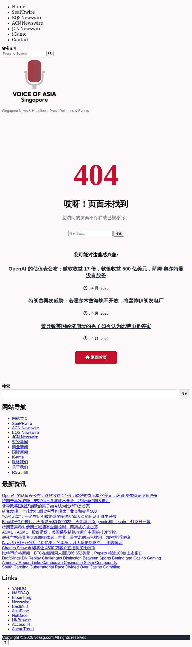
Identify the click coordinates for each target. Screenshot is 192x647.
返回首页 (96, 357)
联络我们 (20, 462)
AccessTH (21, 624)
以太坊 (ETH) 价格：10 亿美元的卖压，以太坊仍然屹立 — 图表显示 (62, 543)
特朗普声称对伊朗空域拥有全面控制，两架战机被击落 (50, 527)
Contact (20, 39)
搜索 (6, 386)
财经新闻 (20, 442)
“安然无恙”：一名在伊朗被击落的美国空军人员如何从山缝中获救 (59, 516)
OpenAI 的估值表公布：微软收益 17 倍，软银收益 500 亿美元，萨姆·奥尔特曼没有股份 (79, 495)
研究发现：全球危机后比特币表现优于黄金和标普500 (49, 511)
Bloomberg (21, 597)
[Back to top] (5, 642)
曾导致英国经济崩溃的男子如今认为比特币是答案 (96, 326)
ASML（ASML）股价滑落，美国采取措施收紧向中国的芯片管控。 (61, 532)
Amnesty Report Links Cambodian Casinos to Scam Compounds (59, 562)
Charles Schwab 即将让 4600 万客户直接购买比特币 (48, 548)
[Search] (50, 53)
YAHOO (19, 588)
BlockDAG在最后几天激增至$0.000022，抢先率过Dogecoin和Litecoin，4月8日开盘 (76, 522)
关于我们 (20, 467)
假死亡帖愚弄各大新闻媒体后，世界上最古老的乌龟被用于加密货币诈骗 (66, 537)
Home (18, 6)
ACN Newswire (27, 23)
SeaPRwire (23, 12)
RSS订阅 (20, 472)
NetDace (20, 615)
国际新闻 (20, 452)
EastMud (20, 606)
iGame (19, 34)
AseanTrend (23, 629)
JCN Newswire (27, 28)
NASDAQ (20, 593)
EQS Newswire (27, 17)
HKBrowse (21, 620)
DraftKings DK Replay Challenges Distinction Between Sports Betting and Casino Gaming (81, 558)
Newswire (20, 602)
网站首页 (20, 418)
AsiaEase (20, 611)
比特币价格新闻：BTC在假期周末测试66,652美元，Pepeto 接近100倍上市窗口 (72, 553)
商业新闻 (20, 447)
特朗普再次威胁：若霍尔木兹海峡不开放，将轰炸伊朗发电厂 (96, 300)
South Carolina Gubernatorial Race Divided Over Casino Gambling (61, 567)
